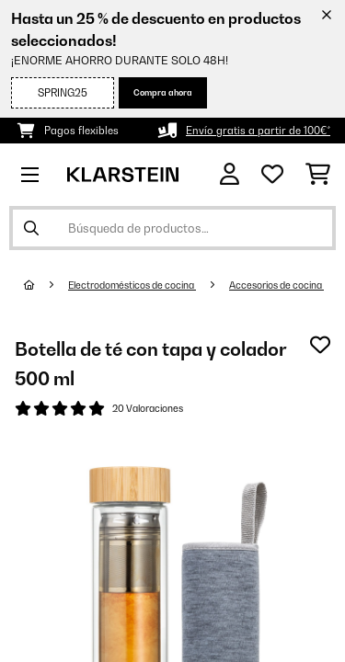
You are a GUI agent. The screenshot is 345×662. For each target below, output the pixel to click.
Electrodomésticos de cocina (132, 285)
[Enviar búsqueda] (31, 228)
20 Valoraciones (147, 408)
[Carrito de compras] (317, 174)
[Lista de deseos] (272, 174)
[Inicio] (46, 285)
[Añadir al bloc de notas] (320, 345)
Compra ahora (162, 92)
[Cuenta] (229, 174)
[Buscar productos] (172, 228)
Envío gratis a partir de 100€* (258, 130)
